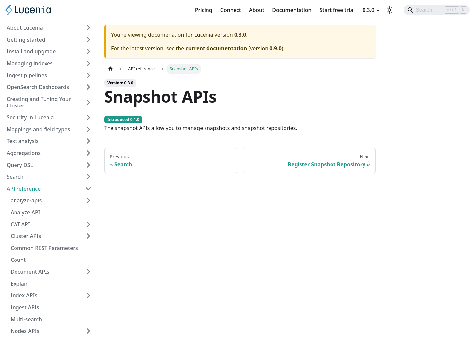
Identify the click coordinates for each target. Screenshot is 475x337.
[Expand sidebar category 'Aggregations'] (88, 153)
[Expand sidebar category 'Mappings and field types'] (88, 129)
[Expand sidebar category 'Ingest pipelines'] (88, 75)
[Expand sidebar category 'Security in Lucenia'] (88, 117)
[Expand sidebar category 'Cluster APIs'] (88, 236)
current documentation (216, 48)
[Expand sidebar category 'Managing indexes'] (88, 63)
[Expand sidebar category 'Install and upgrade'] (88, 51)
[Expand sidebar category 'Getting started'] (88, 39)
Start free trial (337, 10)
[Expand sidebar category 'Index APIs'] (88, 295)
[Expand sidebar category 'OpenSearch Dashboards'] (88, 87)
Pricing (203, 10)
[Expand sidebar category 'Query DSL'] (88, 165)
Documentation (291, 10)
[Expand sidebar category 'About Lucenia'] (88, 27)
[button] (51, 200)
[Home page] (110, 69)
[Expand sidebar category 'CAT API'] (88, 224)
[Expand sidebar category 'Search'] (88, 176)
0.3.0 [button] (368, 10)
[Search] (437, 10)
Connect (230, 10)
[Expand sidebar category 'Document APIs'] (88, 271)
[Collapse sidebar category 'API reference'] (88, 188)
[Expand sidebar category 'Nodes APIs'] (88, 331)
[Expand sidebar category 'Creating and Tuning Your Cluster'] (88, 102)
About (256, 10)
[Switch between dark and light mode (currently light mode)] (389, 10)
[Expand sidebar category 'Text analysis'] (88, 141)
